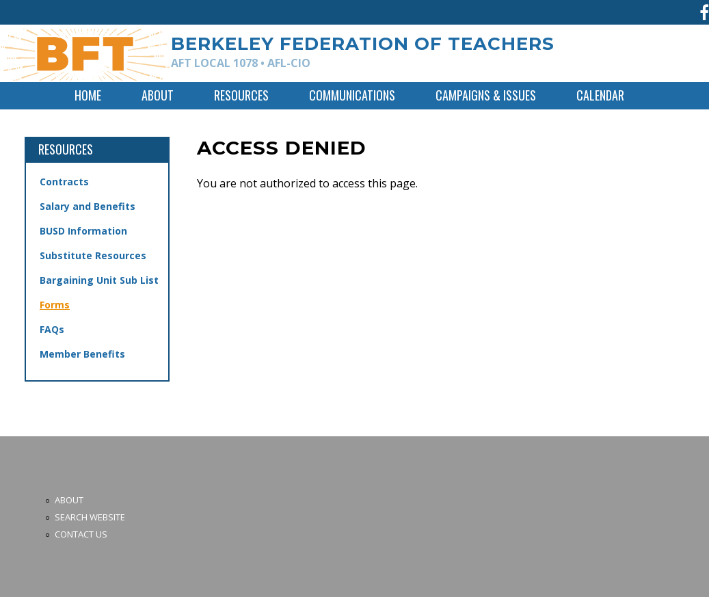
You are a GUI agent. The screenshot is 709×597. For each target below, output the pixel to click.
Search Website (90, 517)
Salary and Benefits (87, 206)
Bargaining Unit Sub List (99, 280)
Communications (352, 95)
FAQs (52, 329)
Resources (241, 95)
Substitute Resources (93, 255)
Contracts (64, 181)
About (158, 95)
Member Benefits (82, 353)
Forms (55, 304)
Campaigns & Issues (486, 95)
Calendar (600, 95)
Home (88, 95)
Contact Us (81, 534)
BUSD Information (83, 230)
